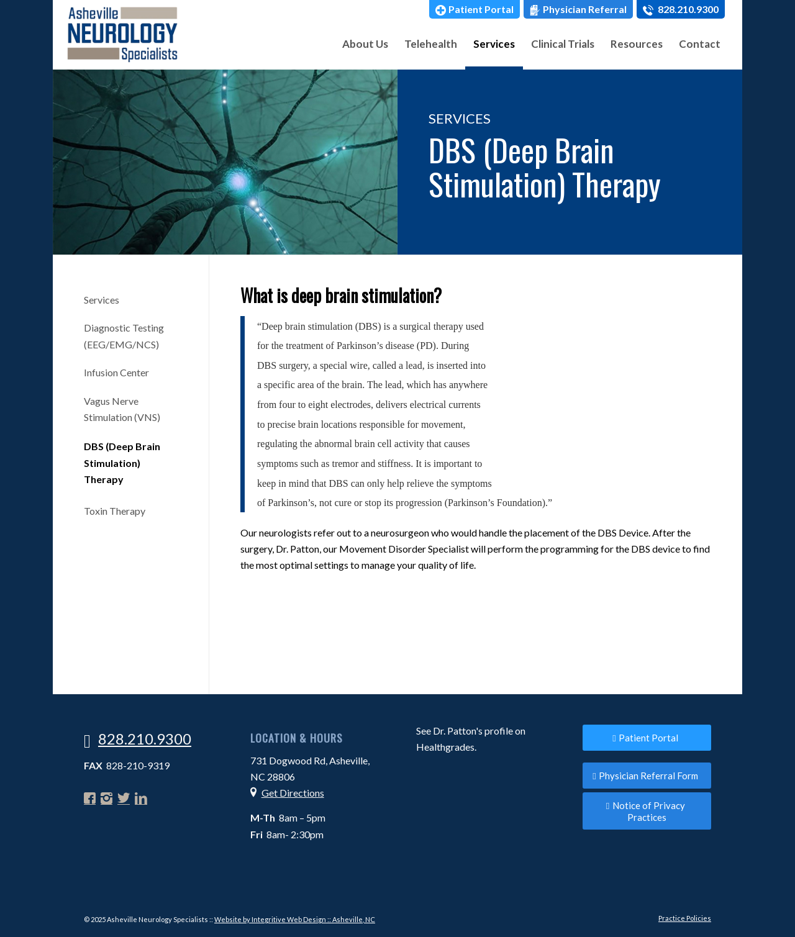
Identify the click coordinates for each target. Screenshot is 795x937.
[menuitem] (474, 9)
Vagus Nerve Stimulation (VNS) (122, 409)
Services (101, 300)
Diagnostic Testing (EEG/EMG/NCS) (124, 336)
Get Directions (292, 793)
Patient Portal (474, 9)
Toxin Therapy (114, 511)
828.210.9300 (681, 9)
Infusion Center (116, 372)
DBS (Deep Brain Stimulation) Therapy (122, 462)
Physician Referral (578, 9)
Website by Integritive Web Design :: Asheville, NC (294, 919)
